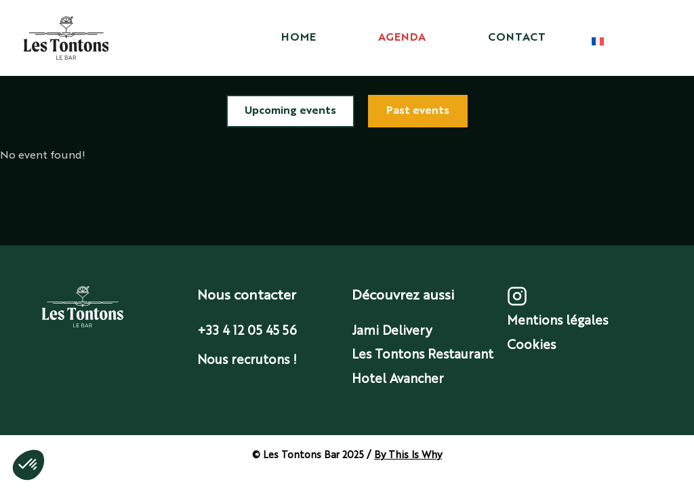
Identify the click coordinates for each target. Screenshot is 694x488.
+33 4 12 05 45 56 (247, 331)
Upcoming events (290, 111)
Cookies (531, 346)
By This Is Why (408, 455)
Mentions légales (557, 321)
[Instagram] (517, 303)
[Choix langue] (598, 41)
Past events (417, 111)
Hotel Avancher (398, 379)
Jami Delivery (392, 331)
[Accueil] (66, 38)
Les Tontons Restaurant (422, 355)
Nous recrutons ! (247, 360)
